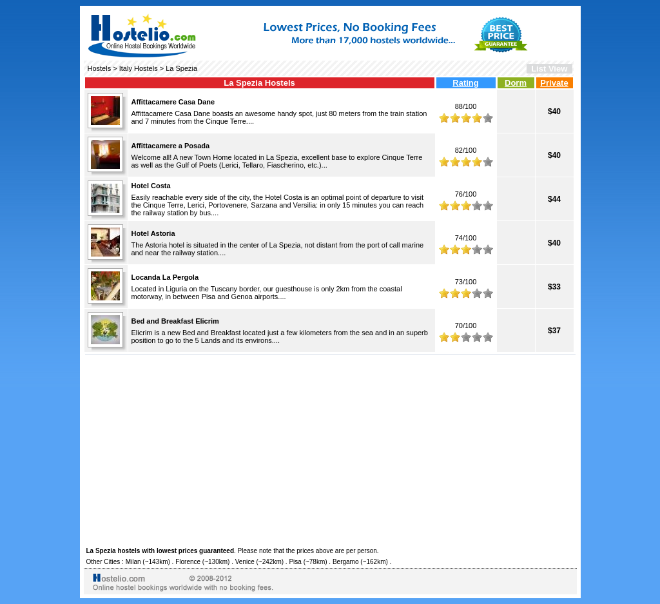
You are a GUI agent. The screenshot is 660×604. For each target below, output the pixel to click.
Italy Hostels (138, 68)
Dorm (516, 83)
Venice (245, 561)
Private (554, 83)
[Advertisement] (330, 448)
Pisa (295, 561)
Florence (187, 561)
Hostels (100, 68)
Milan (133, 561)
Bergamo (346, 561)
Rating (465, 83)
